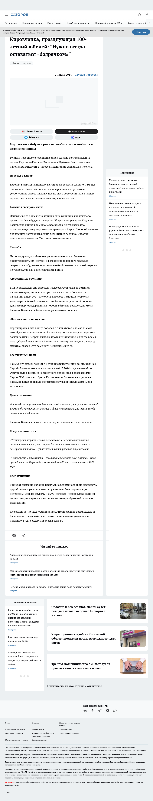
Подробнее (141, 750)
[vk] (14, 535)
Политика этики (65, 729)
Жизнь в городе (21, 63)
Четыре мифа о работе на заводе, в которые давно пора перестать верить (54, 589)
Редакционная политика (69, 733)
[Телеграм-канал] (31, 137)
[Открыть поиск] (140, 15)
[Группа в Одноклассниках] (92, 711)
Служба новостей (86, 74)
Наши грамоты (38, 729)
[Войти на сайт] (147, 15)
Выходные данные (39, 740)
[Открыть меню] (6, 15)
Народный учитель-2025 (108, 23)
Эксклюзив (11, 23)
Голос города (54, 23)
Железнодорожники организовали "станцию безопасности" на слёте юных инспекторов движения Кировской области (54, 575)
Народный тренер (32, 23)
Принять (141, 31)
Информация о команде (15, 729)
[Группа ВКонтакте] (85, 711)
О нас (7, 723)
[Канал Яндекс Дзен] (76, 131)
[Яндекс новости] (31, 131)
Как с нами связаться (14, 733)
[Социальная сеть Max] (76, 137)
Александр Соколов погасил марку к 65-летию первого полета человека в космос (54, 559)
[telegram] (25, 535)
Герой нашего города (78, 23)
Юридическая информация (16, 740)
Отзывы (35, 723)
